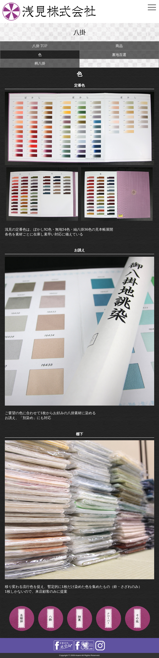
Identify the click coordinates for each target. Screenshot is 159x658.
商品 (119, 45)
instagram (100, 646)
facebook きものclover (84, 646)
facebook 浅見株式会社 (63, 646)
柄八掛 (40, 63)
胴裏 (79, 618)
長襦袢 (21, 618)
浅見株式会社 (58, 12)
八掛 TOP (39, 45)
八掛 (50, 618)
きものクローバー (108, 618)
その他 (137, 618)
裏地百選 (119, 54)
